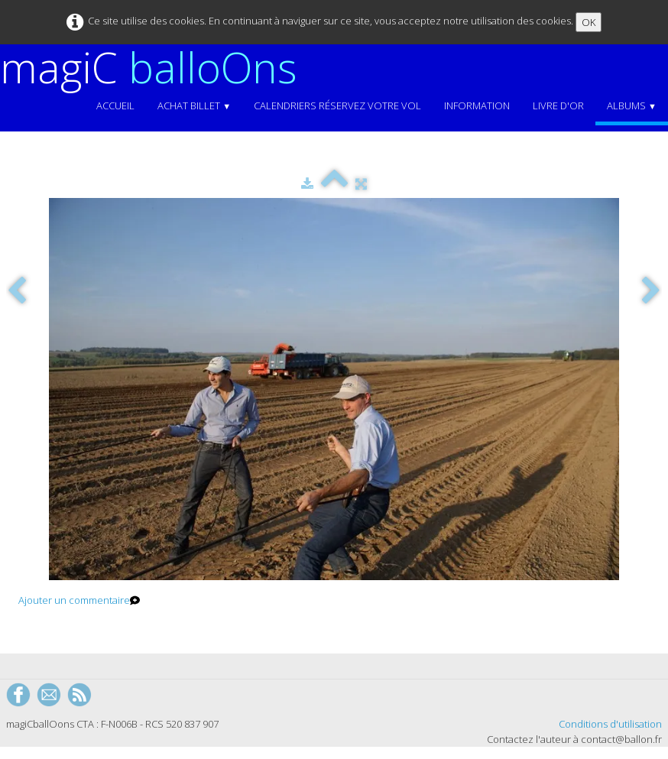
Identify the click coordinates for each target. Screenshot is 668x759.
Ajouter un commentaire (74, 600)
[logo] (154, 67)
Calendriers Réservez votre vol (337, 105)
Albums (632, 105)
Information (477, 105)
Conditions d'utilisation (610, 724)
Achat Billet (194, 105)
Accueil (115, 105)
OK (588, 22)
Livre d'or (558, 105)
